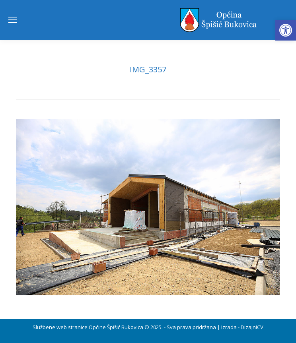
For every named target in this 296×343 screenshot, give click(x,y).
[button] (285, 30)
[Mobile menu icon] (13, 20)
